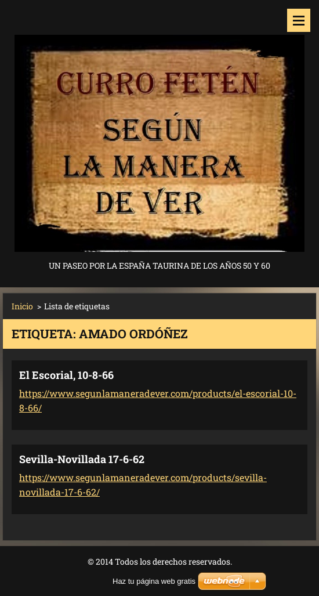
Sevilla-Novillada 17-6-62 (81, 459)
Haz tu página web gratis (154, 581)
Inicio (22, 306)
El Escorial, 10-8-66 (66, 375)
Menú (298, 20)
